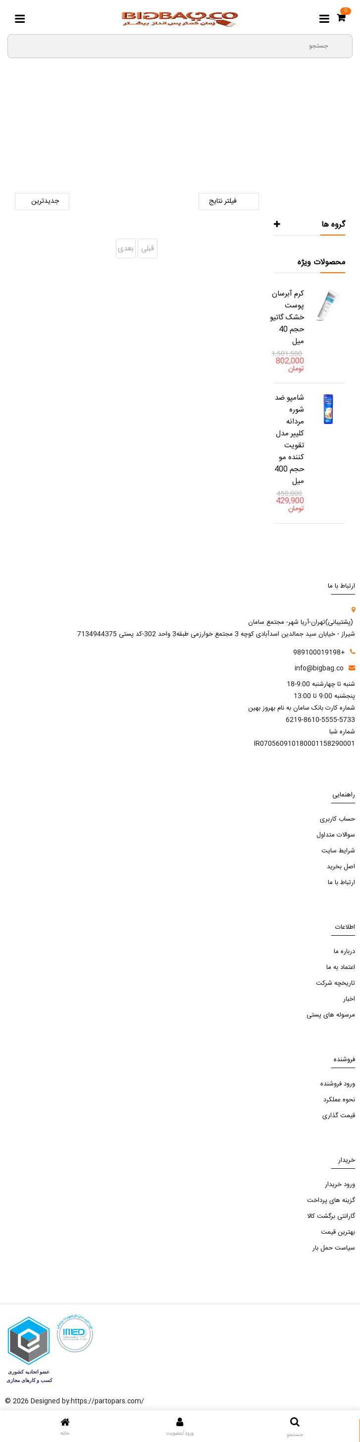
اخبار (349, 999)
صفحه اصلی (263, 139)
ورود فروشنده (337, 1084)
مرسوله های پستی (331, 1015)
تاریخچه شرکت (335, 983)
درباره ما (344, 951)
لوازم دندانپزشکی (162, 139)
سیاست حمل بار (333, 1248)
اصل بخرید (341, 866)
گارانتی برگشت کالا (331, 1216)
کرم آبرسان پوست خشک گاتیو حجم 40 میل (287, 318)
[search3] (341, 46)
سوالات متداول (335, 835)
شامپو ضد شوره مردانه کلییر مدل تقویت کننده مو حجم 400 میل (289, 439)
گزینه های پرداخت (331, 1200)
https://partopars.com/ (107, 1401)
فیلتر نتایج (229, 201)
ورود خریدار (340, 1184)
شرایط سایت (338, 850)
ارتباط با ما (341, 882)
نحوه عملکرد (339, 1099)
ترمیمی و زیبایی (102, 139)
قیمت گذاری (338, 1115)
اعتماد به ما (340, 967)
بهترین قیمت (338, 1232)
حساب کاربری (337, 819)
